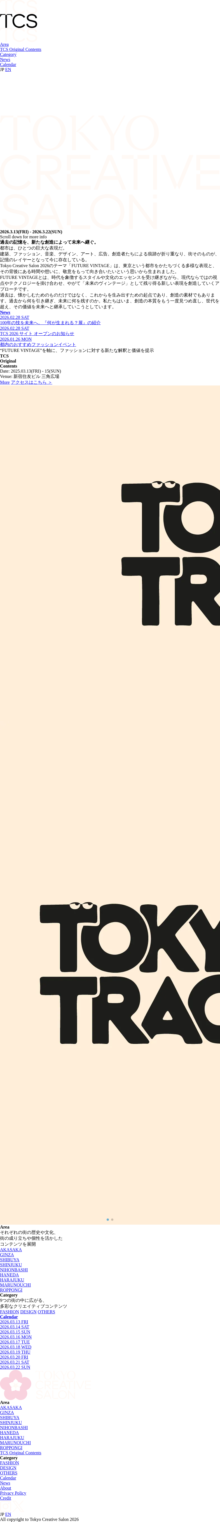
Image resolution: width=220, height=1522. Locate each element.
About (5, 1488)
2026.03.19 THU (15, 1352)
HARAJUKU (12, 1280)
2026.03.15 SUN (15, 1332)
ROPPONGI (11, 1290)
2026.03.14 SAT (14, 1327)
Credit (5, 1498)
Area (4, 44)
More (5, 382)
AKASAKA (11, 1249)
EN (8, 69)
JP (2, 69)
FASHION (9, 1311)
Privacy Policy (13, 1493)
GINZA (7, 1254)
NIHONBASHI (14, 1269)
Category (8, 54)
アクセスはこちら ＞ (31, 382)
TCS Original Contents (20, 49)
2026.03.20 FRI (14, 1357)
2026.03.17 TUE (15, 1342)
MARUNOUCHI (15, 1285)
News (5, 59)
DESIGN (28, 1311)
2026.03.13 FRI (14, 1321)
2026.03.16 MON (16, 1337)
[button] (108, 1219)
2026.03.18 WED (15, 1347)
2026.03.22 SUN (15, 1367)
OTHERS (46, 1311)
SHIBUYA (9, 1259)
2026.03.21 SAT (14, 1362)
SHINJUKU (11, 1264)
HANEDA (9, 1274)
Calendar (8, 64)
